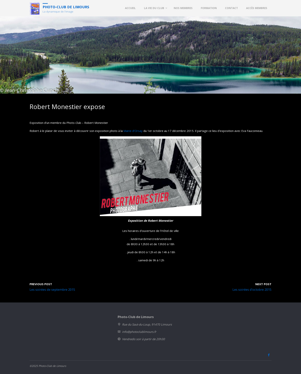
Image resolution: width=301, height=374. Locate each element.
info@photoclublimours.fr (139, 332)
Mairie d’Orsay (133, 131)
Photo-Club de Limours (66, 6)
